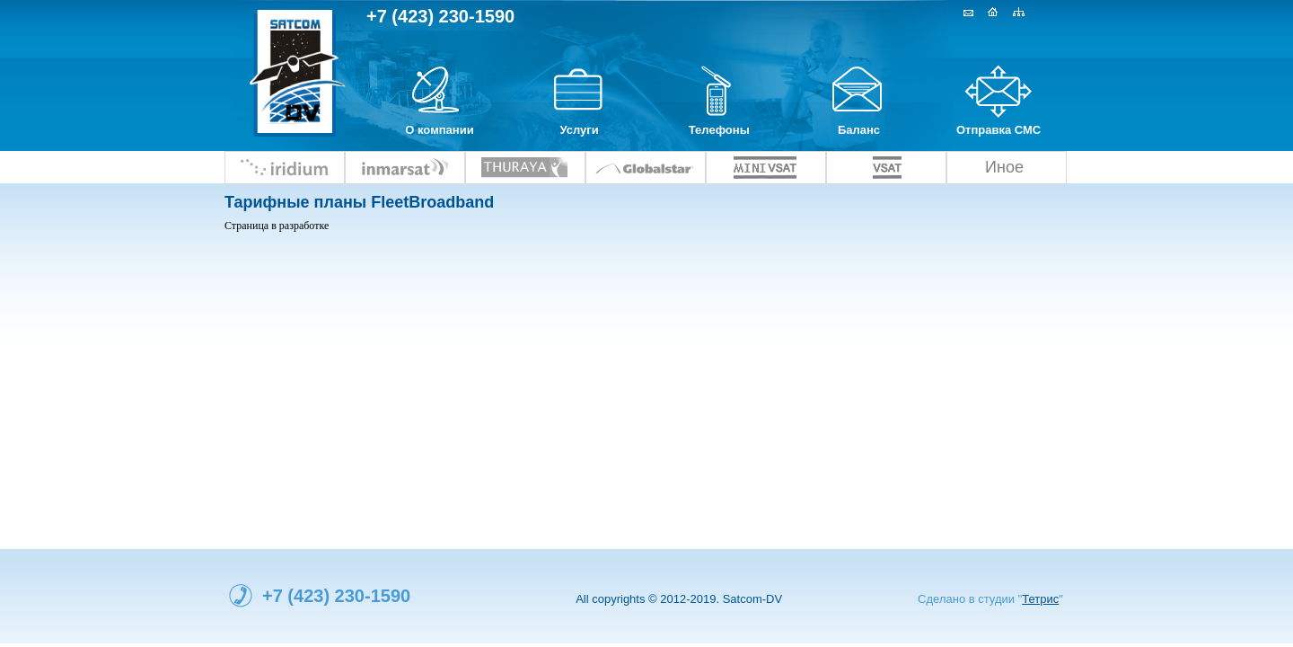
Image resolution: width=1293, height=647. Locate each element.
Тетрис (1040, 599)
